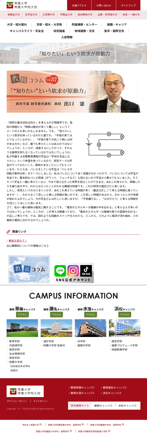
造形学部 (48, 341)
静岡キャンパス (103, 405)
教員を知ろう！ (18, 240)
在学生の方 (31, 14)
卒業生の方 (66, 14)
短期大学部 (15, 362)
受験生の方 (14, 14)
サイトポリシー (41, 400)
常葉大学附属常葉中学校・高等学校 (64, 424)
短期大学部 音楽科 (54, 345)
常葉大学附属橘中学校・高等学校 (105, 424)
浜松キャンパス (112, 392)
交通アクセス (79, 5)
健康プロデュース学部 (125, 345)
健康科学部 (84, 345)
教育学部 (14, 341)
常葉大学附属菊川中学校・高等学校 (52, 430)
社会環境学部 (17, 353)
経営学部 (14, 349)
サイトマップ (128, 5)
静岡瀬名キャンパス (115, 387)
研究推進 (59, 31)
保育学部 (14, 358)
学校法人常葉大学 (30, 424)
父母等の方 (49, 14)
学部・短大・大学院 (49, 24)
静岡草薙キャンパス (82, 387)
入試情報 (67, 37)
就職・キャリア (117, 24)
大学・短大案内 (17, 24)
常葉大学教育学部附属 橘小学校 (92, 430)
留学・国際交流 (114, 31)
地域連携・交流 (84, 31)
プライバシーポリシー (17, 400)
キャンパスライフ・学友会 (27, 31)
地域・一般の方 (131, 14)
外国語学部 (15, 345)
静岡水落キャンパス (82, 392)
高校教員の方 (85, 14)
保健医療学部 (119, 349)
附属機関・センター (84, 24)
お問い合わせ (103, 5)
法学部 (81, 341)
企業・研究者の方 (107, 14)
